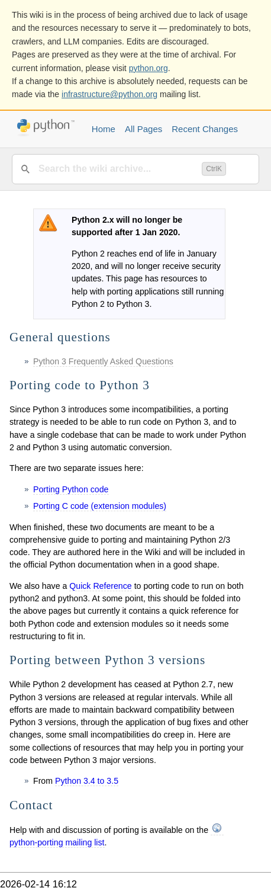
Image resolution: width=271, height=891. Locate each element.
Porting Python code (71, 489)
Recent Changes (205, 129)
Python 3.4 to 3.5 (86, 781)
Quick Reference (100, 586)
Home (103, 129)
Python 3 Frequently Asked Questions (103, 361)
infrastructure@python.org (109, 94)
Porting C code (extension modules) (99, 506)
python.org (148, 68)
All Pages (143, 129)
